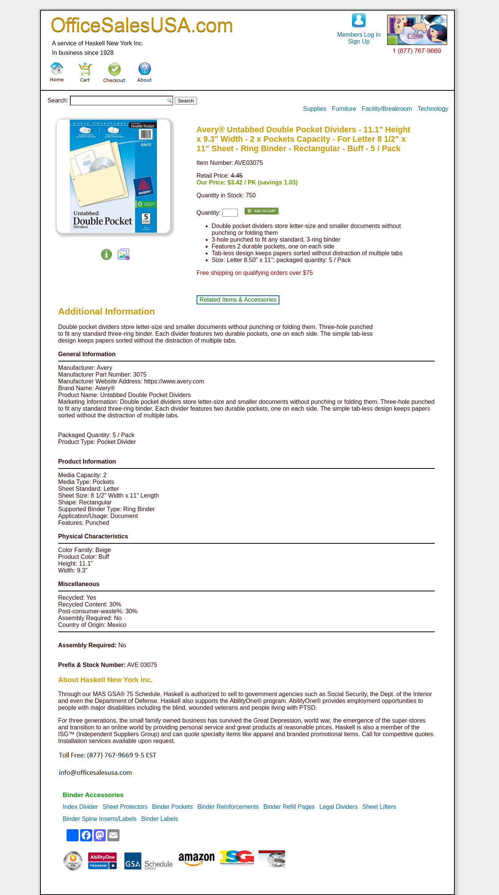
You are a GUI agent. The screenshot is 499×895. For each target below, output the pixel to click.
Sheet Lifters (379, 806)
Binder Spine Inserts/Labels (100, 819)
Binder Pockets (172, 806)
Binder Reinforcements (228, 806)
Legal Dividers (338, 806)
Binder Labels (159, 819)
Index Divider (80, 806)
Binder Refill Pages (289, 806)
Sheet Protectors (124, 806)
